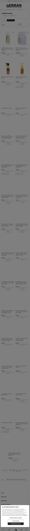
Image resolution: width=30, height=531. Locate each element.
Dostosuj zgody (15, 521)
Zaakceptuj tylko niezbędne (16, 517)
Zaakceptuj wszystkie (16, 523)
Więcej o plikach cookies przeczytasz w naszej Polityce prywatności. (15, 515)
